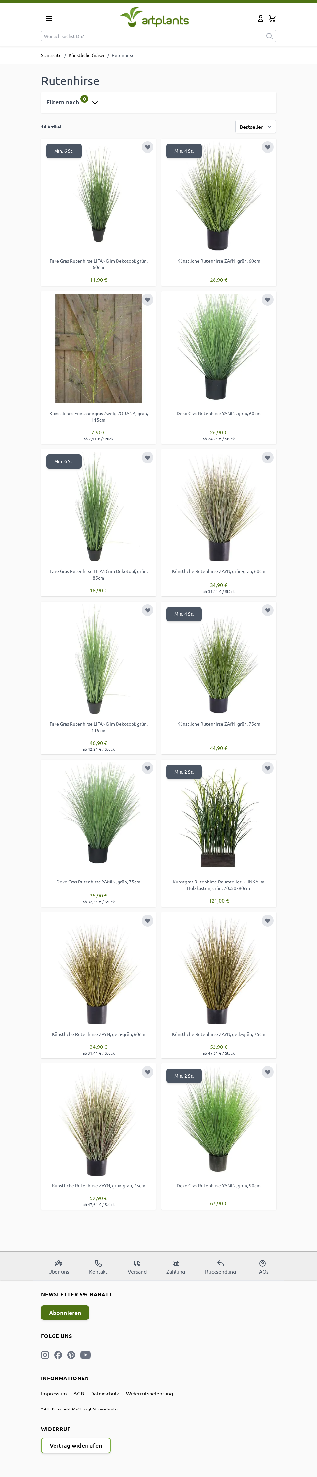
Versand (137, 1266)
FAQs (262, 1266)
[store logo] (154, 17)
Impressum (54, 1393)
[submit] (270, 36)
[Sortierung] (255, 126)
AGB (78, 1393)
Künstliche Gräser (87, 55)
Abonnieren (65, 1312)
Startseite (51, 55)
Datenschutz (104, 1393)
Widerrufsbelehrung (149, 1393)
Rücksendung (220, 1266)
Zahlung (175, 1266)
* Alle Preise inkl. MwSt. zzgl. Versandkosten (80, 1408)
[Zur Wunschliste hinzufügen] (147, 147)
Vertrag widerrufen (76, 1445)
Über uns (58, 1266)
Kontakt (98, 1266)
